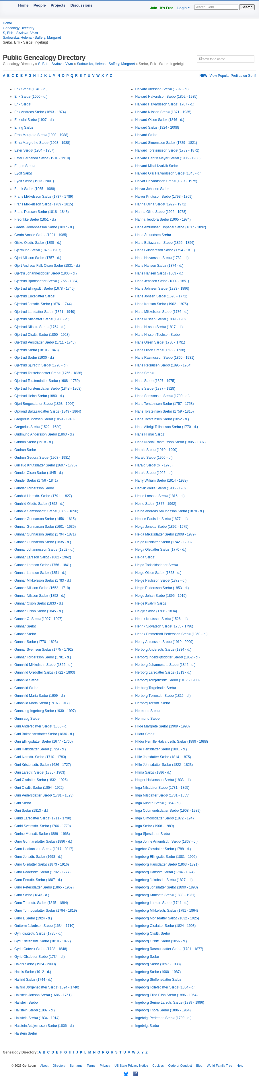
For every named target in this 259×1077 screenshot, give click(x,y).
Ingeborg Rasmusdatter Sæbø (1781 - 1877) (169, 949)
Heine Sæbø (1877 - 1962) (155, 504)
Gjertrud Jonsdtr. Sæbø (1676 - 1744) (43, 304)
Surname (76, 1065)
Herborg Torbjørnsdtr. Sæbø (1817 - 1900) (167, 680)
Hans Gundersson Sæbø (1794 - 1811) (165, 250)
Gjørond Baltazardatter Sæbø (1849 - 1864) (47, 411)
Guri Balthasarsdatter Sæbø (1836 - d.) (44, 734)
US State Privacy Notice (131, 1065)
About (44, 1065)
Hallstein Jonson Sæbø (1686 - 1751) (42, 995)
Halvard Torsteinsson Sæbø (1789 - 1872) (167, 150)
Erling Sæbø (24, 127)
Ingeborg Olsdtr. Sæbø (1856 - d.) (161, 941)
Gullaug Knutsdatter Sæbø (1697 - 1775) (45, 465)
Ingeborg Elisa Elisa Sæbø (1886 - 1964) (166, 995)
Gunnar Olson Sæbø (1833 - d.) (38, 603)
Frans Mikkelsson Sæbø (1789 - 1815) (43, 204)
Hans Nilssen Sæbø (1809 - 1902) (161, 319)
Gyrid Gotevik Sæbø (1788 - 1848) (40, 949)
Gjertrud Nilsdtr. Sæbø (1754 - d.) (39, 327)
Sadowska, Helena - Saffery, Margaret (32, 38)
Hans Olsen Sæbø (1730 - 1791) (160, 342)
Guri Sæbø (22, 803)
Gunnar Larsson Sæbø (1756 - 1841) (42, 565)
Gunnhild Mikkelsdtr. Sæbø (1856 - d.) (43, 665)
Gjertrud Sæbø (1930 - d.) (34, 358)
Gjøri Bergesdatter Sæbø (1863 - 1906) (44, 404)
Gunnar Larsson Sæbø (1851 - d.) (40, 573)
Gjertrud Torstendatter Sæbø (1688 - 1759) (47, 381)
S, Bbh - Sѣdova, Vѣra (20, 33)
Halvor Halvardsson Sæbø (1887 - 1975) (166, 181)
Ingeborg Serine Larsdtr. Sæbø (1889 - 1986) (169, 1003)
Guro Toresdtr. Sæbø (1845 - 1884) (41, 903)
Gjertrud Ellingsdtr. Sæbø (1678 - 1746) (44, 289)
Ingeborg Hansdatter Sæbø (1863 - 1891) (167, 864)
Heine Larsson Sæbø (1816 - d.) (160, 496)
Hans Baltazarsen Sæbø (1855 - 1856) (164, 243)
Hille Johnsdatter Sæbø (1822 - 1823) (164, 765)
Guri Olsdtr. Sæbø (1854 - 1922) (39, 788)
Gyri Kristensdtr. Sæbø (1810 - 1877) (42, 941)
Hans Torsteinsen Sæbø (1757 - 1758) (164, 404)
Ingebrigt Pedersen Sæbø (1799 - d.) (163, 1018)
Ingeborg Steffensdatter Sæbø (158, 980)
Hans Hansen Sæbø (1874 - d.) (159, 266)
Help (240, 1065)
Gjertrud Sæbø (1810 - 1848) (36, 350)
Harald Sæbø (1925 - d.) (154, 473)
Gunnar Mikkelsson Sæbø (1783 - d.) (42, 580)
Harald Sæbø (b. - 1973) (154, 465)
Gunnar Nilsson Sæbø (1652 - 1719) (42, 588)
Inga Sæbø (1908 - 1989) (154, 826)
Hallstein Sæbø (26, 1003)
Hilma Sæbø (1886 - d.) (153, 772)
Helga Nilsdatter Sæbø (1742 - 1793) (163, 542)
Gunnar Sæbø (25, 626)
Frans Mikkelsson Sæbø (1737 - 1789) (43, 197)
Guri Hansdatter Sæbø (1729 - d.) (40, 749)
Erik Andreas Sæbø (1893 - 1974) (40, 112)
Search (247, 7)
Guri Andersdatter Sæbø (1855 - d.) (41, 726)
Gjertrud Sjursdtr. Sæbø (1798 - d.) (40, 365)
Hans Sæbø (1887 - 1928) (155, 389)
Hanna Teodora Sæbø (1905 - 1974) (163, 219)
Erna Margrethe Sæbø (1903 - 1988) (42, 143)
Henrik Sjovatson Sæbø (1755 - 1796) (164, 626)
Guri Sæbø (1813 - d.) (31, 811)
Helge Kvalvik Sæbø (151, 603)
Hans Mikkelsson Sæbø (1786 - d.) (161, 312)
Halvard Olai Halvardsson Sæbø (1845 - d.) (168, 173)
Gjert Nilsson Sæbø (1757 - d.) (37, 258)
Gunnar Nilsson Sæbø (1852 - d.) (39, 596)
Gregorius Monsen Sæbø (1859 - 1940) (44, 419)
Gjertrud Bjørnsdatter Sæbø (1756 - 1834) (46, 281)
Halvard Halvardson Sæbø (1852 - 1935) (166, 97)
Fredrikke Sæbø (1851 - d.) (35, 219)
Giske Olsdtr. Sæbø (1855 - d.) (37, 243)
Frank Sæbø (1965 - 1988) (34, 189)
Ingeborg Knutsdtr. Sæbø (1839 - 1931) (165, 895)
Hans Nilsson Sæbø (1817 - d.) (159, 327)
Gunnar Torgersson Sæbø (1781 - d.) (42, 657)
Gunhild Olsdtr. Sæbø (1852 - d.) (39, 504)
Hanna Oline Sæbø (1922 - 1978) (160, 212)
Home (23, 5)
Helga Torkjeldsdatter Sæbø (156, 565)
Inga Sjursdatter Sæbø (152, 834)
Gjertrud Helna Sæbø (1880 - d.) (39, 396)
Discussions (81, 5)
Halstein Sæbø (25, 1033)
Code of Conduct (180, 1065)
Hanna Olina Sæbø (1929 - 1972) (160, 204)
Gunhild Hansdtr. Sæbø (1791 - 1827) (43, 496)
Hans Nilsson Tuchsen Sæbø (157, 335)
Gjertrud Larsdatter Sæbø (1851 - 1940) (44, 312)
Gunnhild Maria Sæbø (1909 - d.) (39, 696)
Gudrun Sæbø (25, 450)
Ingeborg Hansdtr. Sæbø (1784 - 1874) (165, 872)
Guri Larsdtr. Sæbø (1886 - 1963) (39, 772)
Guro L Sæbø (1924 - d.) (33, 918)
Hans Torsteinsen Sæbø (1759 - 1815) (164, 411)
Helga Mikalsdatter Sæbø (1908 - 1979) (165, 534)
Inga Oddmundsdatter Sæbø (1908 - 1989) (167, 811)
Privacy (105, 1065)
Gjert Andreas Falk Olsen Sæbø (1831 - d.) (47, 266)
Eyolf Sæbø (23, 173)
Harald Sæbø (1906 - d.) (154, 458)
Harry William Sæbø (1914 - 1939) (161, 480)
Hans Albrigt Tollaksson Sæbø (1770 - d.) (166, 427)
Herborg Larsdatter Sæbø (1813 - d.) (163, 672)
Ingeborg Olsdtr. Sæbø (152, 933)
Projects (58, 5)
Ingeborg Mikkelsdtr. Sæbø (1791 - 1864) (166, 911)
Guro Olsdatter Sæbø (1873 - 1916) (41, 864)
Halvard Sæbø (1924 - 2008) (157, 127)
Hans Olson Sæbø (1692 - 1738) (160, 350)
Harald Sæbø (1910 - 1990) (156, 450)
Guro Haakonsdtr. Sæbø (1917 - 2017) (43, 849)
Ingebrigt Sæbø (147, 1026)
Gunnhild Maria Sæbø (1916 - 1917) (42, 703)
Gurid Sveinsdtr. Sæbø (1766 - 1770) (42, 826)
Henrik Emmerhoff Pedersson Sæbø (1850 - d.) (171, 634)
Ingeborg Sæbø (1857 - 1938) (158, 964)
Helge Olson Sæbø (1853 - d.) (158, 573)
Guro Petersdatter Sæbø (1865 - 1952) (44, 887)
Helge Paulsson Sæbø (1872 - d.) (161, 580)
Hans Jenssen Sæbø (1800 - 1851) (162, 281)
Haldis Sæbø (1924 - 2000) (35, 964)
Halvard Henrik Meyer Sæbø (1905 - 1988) (167, 158)
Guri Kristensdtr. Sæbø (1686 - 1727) (42, 765)
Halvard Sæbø (146, 135)
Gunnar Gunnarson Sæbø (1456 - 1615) (45, 519)
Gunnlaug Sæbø (27, 719)
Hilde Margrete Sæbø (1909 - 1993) (162, 726)
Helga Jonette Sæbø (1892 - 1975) (161, 527)
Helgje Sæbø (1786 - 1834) (156, 611)
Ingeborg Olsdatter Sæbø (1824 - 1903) (165, 926)
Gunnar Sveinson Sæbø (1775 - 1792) (43, 650)
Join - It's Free (161, 8)
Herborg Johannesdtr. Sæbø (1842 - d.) (165, 665)
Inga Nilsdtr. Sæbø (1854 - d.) (158, 803)
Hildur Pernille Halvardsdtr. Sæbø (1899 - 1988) (171, 741)
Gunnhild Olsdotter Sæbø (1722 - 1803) (44, 672)
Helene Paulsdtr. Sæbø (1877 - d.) (161, 519)
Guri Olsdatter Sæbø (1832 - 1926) (41, 780)
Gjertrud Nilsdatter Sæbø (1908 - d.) (41, 319)
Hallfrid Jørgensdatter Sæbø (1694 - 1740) (46, 987)
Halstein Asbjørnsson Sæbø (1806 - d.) (44, 1026)
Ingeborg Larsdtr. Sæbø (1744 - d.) (161, 903)
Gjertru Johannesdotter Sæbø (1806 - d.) (45, 273)
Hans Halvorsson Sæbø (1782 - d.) (162, 258)
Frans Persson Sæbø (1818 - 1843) (41, 212)
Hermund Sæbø (147, 711)
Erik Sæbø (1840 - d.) (30, 89)
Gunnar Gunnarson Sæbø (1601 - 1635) (45, 527)
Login (182, 8)
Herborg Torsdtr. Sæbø (152, 703)
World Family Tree (219, 1065)
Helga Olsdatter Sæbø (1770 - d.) (160, 550)
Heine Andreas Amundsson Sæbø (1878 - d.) (169, 511)
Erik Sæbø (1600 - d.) (30, 97)
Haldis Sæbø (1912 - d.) (32, 972)
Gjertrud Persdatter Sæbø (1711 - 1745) (44, 342)
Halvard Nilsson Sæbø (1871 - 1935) (163, 112)
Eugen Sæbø (24, 166)
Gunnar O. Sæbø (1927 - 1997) (38, 619)
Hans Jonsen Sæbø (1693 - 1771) (161, 296)
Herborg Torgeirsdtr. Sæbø (155, 688)
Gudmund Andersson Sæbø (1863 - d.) (44, 434)
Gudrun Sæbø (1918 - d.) (33, 442)
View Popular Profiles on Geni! (227, 76)
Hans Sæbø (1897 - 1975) (155, 381)
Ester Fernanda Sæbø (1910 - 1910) (42, 158)
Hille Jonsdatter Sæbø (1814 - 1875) (163, 757)
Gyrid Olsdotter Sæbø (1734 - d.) (39, 957)
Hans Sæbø (144, 373)
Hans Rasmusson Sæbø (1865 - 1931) (164, 358)
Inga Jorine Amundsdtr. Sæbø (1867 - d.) (166, 841)
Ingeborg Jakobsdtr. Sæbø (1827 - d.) (164, 880)
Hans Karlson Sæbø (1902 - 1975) (161, 304)
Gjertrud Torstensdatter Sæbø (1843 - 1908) (47, 389)
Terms (91, 1065)
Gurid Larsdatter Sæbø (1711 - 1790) (42, 818)
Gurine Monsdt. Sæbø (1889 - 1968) (42, 834)
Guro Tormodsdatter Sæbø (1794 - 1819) (45, 911)
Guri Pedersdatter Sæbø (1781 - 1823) (43, 795)
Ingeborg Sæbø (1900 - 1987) (158, 972)
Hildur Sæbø (145, 734)
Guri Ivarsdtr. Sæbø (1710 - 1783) (40, 757)
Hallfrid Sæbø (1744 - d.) (33, 980)
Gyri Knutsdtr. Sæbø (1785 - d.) (38, 933)
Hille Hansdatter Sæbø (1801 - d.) (161, 749)
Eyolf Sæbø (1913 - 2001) (34, 181)
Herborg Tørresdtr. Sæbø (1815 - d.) (163, 696)
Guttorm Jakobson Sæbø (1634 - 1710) (44, 926)
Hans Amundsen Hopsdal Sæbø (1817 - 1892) (170, 227)
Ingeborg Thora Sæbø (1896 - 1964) (163, 1010)
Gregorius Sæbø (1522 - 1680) (37, 427)
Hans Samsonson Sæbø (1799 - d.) (162, 396)
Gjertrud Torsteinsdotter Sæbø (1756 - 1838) (48, 373)
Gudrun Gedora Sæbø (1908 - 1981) (42, 458)
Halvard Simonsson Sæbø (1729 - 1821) (166, 143)
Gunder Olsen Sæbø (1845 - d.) (38, 473)
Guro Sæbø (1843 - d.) (31, 895)
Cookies (158, 1065)
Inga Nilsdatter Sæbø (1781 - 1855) (162, 788)
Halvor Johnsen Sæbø (152, 189)
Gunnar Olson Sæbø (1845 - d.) (38, 611)
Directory (59, 1065)
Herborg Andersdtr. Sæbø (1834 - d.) (163, 650)
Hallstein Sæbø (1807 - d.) (34, 1010)
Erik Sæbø (22, 104)
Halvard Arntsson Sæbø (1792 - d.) (162, 89)
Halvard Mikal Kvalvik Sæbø (156, 166)
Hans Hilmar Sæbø (150, 434)
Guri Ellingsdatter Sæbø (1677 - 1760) (43, 741)
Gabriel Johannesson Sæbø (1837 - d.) (44, 227)
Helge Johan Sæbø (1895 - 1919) (161, 596)
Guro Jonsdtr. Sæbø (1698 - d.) (38, 857)
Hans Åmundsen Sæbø (153, 235)
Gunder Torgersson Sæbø (34, 488)
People (40, 5)
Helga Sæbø (145, 557)
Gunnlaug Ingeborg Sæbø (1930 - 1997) (45, 711)
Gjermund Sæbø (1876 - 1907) (37, 250)
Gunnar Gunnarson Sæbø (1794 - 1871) (45, 534)
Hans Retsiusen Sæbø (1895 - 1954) (163, 365)
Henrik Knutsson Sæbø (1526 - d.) (161, 619)
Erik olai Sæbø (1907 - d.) (34, 120)
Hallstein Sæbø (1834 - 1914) (36, 1018)
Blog (199, 1065)
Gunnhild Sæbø (26, 680)
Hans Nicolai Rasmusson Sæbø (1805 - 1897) (170, 442)
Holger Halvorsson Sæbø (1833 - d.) (163, 780)
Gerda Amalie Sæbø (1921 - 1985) (40, 235)
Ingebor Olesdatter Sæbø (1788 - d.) (163, 849)
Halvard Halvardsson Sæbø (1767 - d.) (164, 104)
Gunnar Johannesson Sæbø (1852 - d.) (44, 550)
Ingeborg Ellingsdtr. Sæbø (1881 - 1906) (166, 857)
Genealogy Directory (18, 28)
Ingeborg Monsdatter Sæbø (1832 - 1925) (167, 918)
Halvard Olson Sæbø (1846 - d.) (159, 120)
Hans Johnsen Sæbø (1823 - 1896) (162, 289)
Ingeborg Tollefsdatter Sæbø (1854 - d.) (165, 987)
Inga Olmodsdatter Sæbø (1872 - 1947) (165, 818)
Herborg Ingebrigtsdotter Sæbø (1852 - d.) (167, 657)
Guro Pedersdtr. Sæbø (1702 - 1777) (42, 872)
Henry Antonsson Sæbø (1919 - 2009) (164, 642)
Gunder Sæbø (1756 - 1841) (36, 480)
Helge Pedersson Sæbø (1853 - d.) (162, 588)
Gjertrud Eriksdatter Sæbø (34, 296)
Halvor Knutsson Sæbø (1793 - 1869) (163, 197)
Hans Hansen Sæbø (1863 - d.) (159, 273)
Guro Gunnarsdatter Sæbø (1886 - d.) (43, 841)
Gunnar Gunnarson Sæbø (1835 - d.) (42, 542)
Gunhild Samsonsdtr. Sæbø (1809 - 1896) (46, 511)
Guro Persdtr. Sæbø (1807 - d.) (38, 880)
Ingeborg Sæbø (147, 957)
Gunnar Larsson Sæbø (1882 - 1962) (42, 557)
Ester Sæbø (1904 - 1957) (34, 150)
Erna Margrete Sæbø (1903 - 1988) (41, 135)
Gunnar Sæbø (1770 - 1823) (36, 642)
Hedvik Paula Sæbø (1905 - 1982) (161, 488)
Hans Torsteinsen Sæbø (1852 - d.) (162, 419)
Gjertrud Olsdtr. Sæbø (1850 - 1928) (42, 335)
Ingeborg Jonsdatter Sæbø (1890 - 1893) (166, 887)
